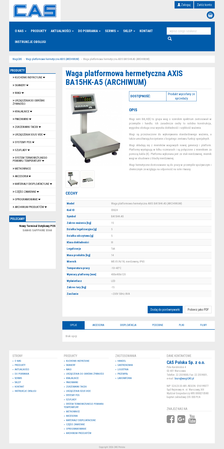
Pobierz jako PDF (198, 309)
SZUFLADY (20, 150)
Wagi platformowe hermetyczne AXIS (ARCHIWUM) (52, 59)
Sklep (129, 31)
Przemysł (122, 373)
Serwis (112, 31)
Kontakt (146, 31)
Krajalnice (21, 111)
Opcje (73, 325)
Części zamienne (25, 191)
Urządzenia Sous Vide (28, 134)
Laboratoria (124, 378)
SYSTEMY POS (22, 142)
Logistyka (122, 369)
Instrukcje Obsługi (30, 42)
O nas (20, 31)
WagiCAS (17, 59)
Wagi (17, 92)
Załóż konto (204, 5)
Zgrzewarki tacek (26, 127)
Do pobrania (89, 31)
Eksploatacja (128, 325)
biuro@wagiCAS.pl (184, 378)
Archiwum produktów (29, 207)
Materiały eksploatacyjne (31, 183)
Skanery (19, 85)
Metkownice (22, 168)
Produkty (38, 31)
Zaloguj (184, 5)
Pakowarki (21, 119)
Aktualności (62, 31)
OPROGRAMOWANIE (25, 199)
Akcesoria (21, 176)
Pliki (181, 325)
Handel (121, 361)
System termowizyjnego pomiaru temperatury (30, 159)
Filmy (203, 325)
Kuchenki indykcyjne (28, 77)
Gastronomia (125, 365)
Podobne (157, 325)
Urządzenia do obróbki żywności (29, 102)
